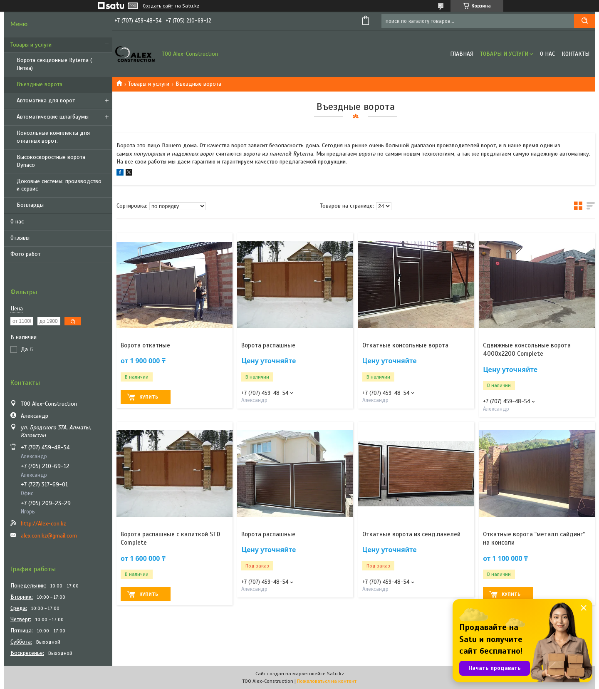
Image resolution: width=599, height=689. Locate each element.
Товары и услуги (31, 44)
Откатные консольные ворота (405, 345)
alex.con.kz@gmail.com (49, 535)
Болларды (30, 204)
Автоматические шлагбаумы (53, 116)
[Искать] (584, 21)
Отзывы (20, 237)
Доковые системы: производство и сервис (59, 185)
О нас (17, 221)
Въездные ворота (39, 84)
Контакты (575, 53)
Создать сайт (158, 6)
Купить (148, 397)
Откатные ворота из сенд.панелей (411, 534)
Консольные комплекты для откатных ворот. (53, 136)
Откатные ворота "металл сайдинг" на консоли (534, 538)
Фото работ (25, 254)
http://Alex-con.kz (43, 523)
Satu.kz (335, 674)
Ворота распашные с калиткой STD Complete (170, 538)
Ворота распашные (268, 345)
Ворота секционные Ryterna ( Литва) (54, 64)
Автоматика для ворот (46, 100)
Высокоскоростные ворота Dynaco (51, 161)
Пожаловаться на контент (326, 681)
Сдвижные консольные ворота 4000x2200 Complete (527, 349)
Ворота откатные (145, 345)
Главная (461, 53)
